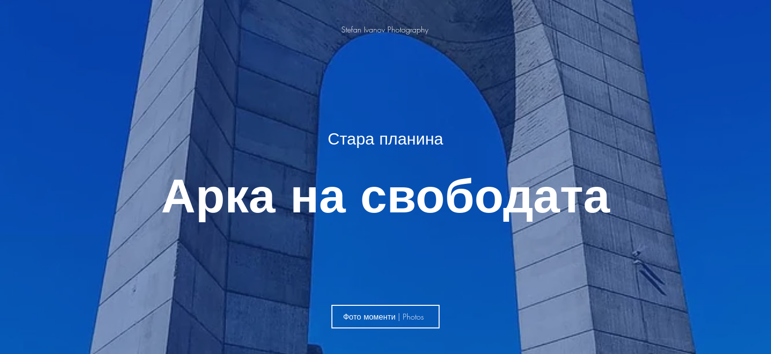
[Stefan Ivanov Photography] (385, 29)
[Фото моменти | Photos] (385, 316)
